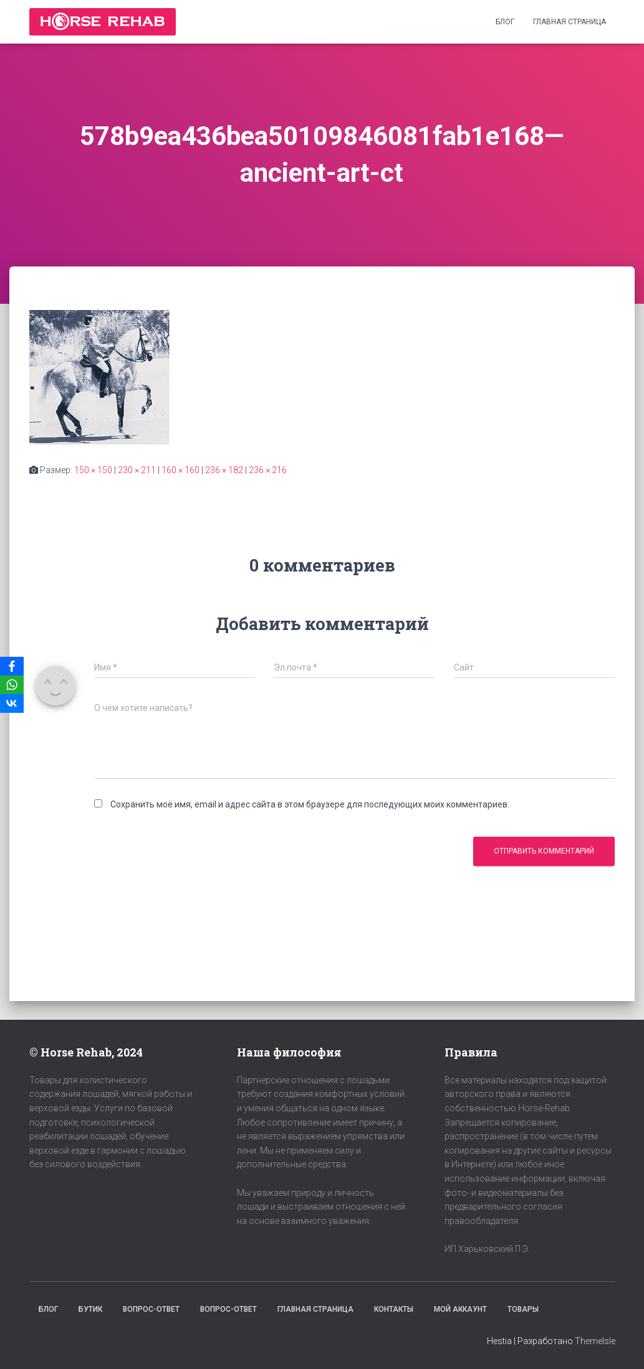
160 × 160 (180, 470)
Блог (505, 21)
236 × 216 (268, 470)
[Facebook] (12, 666)
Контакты (393, 1309)
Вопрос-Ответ (151, 1309)
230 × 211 (137, 470)
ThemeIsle (595, 1341)
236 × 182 (224, 470)
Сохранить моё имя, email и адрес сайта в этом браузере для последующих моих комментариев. (309, 804)
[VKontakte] (12, 703)
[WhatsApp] (12, 684)
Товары (523, 1309)
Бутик (90, 1309)
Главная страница (569, 21)
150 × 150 (93, 470)
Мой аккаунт (460, 1309)
